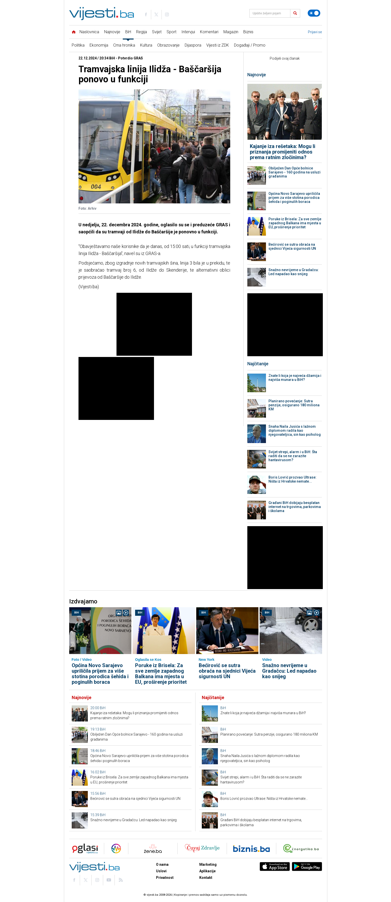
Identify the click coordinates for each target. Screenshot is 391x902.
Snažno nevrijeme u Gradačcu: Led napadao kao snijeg (293, 272)
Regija (141, 31)
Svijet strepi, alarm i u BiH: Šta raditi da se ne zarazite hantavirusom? (292, 456)
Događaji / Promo (249, 45)
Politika (78, 45)
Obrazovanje (168, 45)
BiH (128, 31)
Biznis (248, 31)
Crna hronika (124, 45)
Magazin (230, 31)
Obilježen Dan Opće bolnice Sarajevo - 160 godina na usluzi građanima (294, 172)
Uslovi (161, 871)
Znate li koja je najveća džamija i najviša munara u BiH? (294, 378)
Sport (171, 31)
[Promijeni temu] (314, 13)
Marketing (208, 864)
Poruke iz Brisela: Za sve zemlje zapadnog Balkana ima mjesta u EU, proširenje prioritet (294, 223)
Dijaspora (193, 45)
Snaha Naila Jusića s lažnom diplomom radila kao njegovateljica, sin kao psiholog (294, 430)
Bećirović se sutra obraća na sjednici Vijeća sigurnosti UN (292, 246)
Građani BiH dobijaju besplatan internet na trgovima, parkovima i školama (294, 507)
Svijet (157, 31)
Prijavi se (315, 32)
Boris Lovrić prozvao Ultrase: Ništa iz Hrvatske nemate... (292, 479)
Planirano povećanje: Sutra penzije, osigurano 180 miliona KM (294, 405)
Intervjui (188, 31)
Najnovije (112, 31)
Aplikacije (207, 871)
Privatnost (165, 878)
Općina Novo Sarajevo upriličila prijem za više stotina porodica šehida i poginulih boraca (294, 198)
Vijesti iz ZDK (217, 45)
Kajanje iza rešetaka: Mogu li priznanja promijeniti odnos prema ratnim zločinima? (282, 151)
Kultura (146, 45)
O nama (162, 864)
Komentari (209, 31)
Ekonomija (99, 45)
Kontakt (205, 878)
